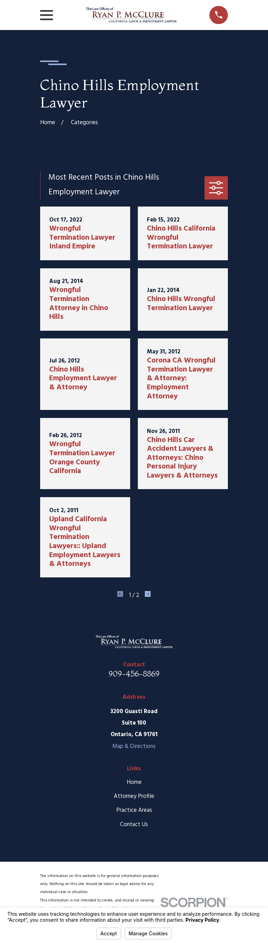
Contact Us (134, 824)
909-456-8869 (134, 674)
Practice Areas (134, 810)
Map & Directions (134, 746)
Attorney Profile (134, 796)
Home (134, 782)
